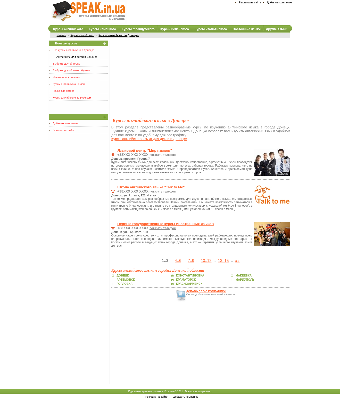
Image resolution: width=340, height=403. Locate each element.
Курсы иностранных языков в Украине (151, 391)
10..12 (206, 261)
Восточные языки (247, 29)
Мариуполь (245, 279)
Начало (61, 35)
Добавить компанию (279, 2)
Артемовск (126, 279)
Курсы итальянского (211, 29)
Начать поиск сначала (66, 77)
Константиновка (190, 275)
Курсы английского (68, 29)
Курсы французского (138, 29)
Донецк (123, 275)
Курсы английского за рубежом (72, 97)
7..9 (191, 261)
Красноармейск (189, 283)
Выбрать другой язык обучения (72, 70)
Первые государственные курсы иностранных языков (165, 224)
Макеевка (244, 275)
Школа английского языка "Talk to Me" (151, 187)
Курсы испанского (174, 29)
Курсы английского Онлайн (69, 84)
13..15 (223, 261)
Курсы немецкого (102, 29)
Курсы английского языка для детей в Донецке (149, 139)
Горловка (125, 283)
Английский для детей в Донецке (76, 56)
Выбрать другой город (66, 63)
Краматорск (186, 279)
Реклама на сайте (250, 2)
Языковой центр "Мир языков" (144, 150)
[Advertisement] (200, 75)
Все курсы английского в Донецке (73, 50)
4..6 (178, 261)
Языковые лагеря (63, 90)
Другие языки (276, 29)
